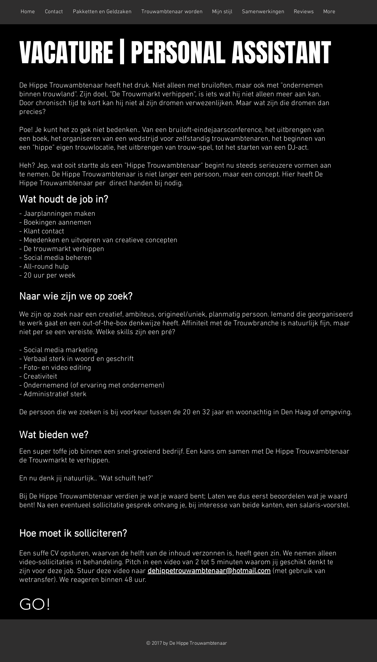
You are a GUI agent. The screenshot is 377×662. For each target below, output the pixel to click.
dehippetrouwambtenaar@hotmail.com (209, 571)
